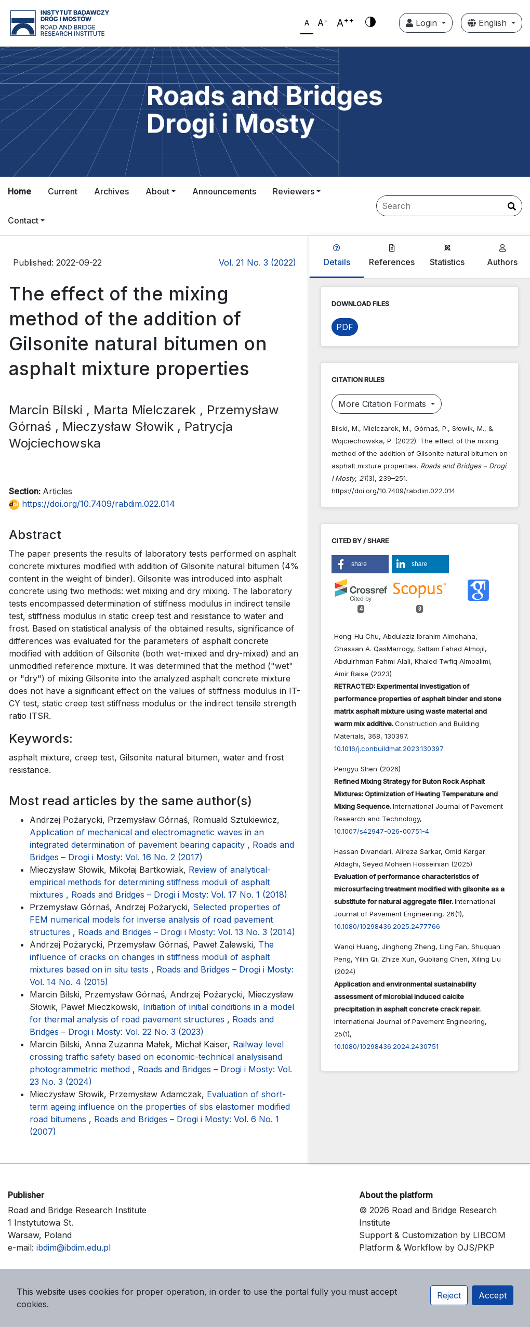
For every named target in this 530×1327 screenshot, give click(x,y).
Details (337, 255)
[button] (360, 564)
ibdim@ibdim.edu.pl (73, 1247)
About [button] (157, 191)
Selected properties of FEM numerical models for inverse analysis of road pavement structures (155, 919)
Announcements (224, 191)
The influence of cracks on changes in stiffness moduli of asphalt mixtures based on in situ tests (152, 957)
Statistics (447, 255)
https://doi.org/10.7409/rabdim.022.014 (92, 503)
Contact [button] (23, 220)
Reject (449, 1295)
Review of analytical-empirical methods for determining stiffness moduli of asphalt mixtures (150, 882)
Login (423, 23)
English (488, 23)
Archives (111, 191)
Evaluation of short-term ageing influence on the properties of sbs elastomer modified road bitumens (160, 1106)
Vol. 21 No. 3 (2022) (257, 262)
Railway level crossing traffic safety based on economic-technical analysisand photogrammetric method (157, 1056)
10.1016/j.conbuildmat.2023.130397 (389, 748)
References (392, 255)
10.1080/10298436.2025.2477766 (387, 926)
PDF (344, 327)
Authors (502, 255)
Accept (493, 1295)
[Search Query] (449, 206)
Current (62, 191)
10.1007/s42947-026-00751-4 (381, 831)
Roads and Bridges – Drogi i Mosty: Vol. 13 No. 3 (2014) (186, 932)
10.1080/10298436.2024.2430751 (386, 1046)
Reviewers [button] (293, 191)
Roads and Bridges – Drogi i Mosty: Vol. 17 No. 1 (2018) (179, 894)
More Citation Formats (383, 404)
